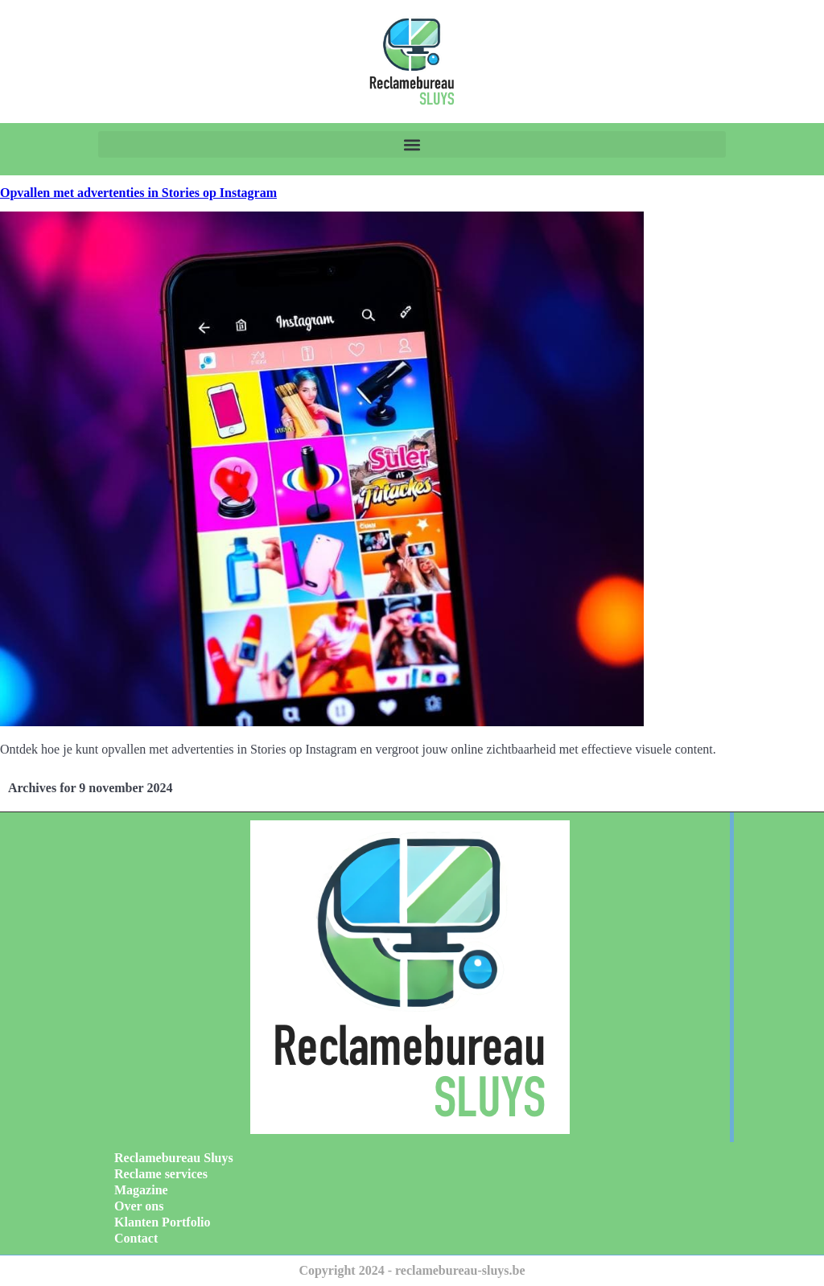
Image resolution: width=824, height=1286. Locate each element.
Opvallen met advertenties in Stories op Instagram (138, 192)
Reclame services (161, 1174)
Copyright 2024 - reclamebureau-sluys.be (412, 1270)
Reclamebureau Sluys (173, 1158)
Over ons (138, 1206)
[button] (412, 144)
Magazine (141, 1190)
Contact (136, 1238)
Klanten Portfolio (162, 1222)
